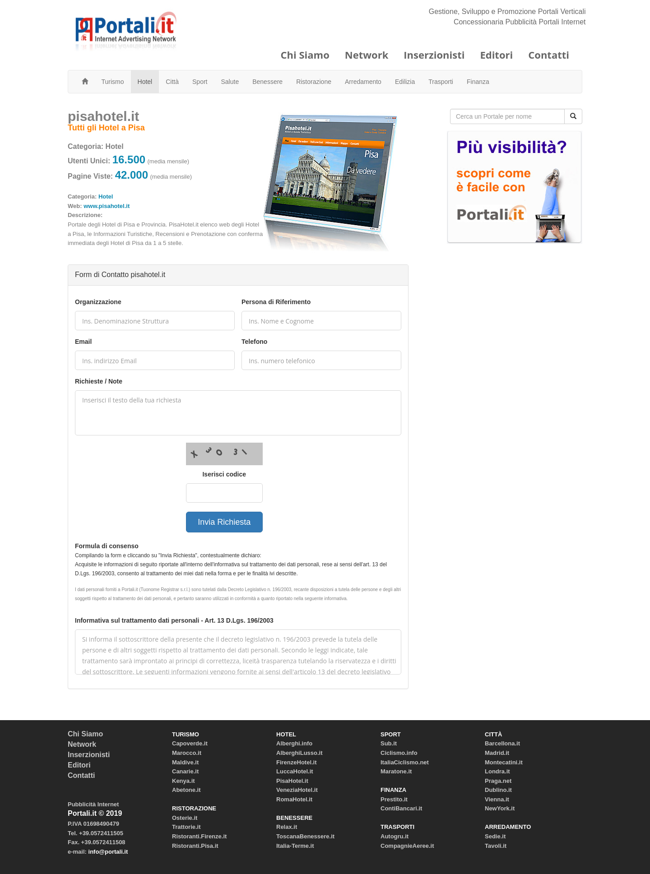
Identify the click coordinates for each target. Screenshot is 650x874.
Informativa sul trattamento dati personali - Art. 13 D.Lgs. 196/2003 (174, 620)
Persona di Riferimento (276, 301)
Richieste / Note (98, 381)
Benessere (267, 81)
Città (172, 81)
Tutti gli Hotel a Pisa (106, 127)
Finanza (478, 81)
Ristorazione (313, 81)
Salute (230, 81)
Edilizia (405, 81)
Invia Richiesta (224, 522)
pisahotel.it (103, 116)
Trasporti (440, 81)
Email (83, 341)
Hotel (145, 81)
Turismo (113, 81)
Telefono (254, 341)
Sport (199, 81)
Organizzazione (98, 301)
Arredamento (363, 81)
